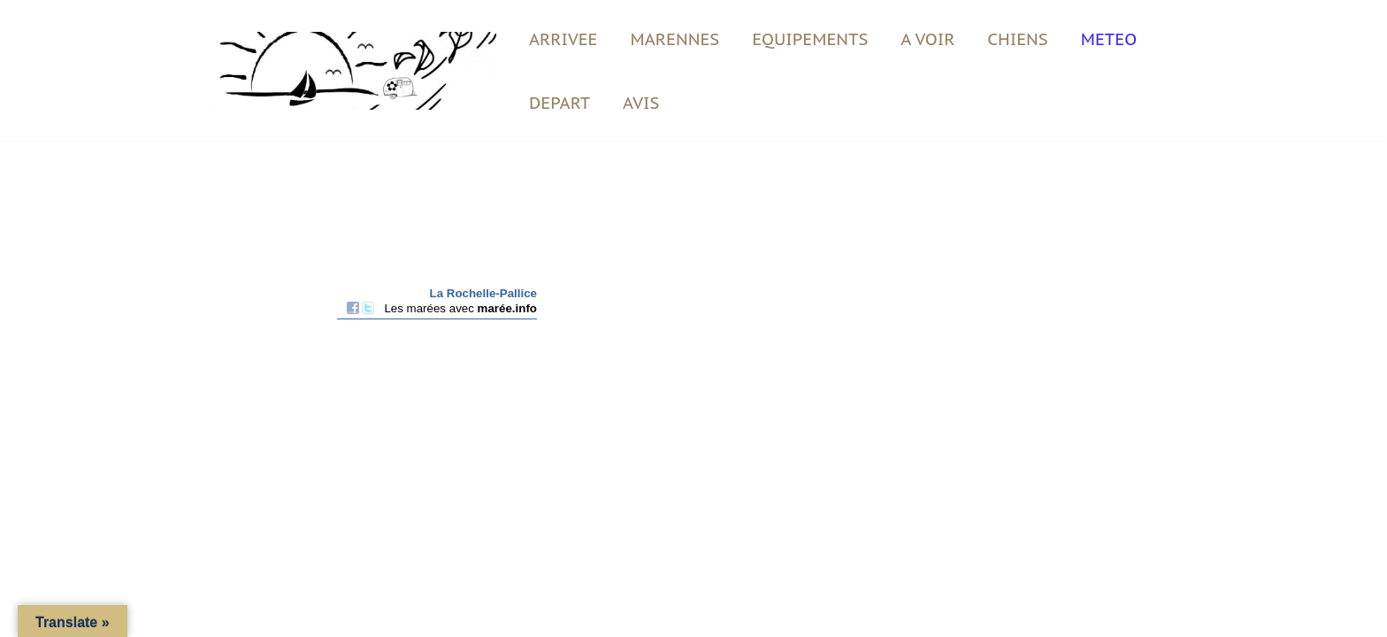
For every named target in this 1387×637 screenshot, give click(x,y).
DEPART (559, 102)
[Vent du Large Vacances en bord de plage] (344, 71)
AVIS (641, 102)
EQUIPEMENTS (810, 39)
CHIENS (1017, 39)
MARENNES (675, 39)
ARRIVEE (563, 39)
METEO (1109, 39)
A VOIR (927, 39)
